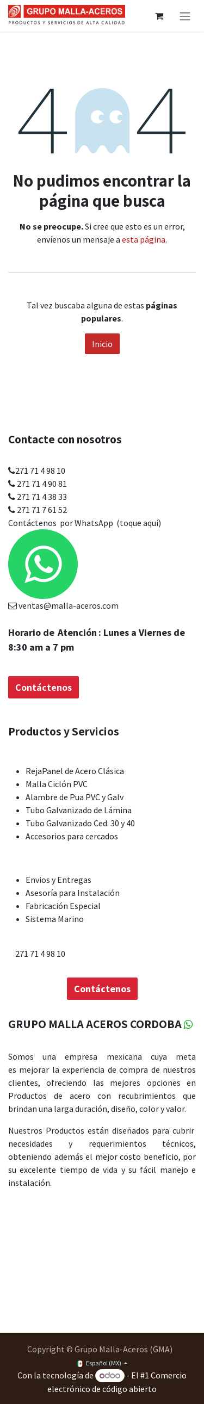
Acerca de (30, 1038)
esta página (143, 239)
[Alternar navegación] (185, 15)
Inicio (102, 343)
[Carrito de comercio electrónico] (159, 16)
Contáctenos (32, 457)
